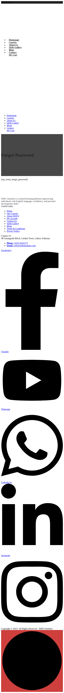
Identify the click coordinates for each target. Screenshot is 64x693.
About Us (13, 45)
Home (9, 211)
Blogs (11, 50)
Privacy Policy (13, 231)
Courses (13, 42)
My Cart (13, 55)
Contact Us (12, 221)
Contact (12, 52)
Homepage (14, 40)
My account (12, 218)
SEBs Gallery (15, 47)
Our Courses (12, 213)
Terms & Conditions (16, 228)
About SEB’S (13, 216)
